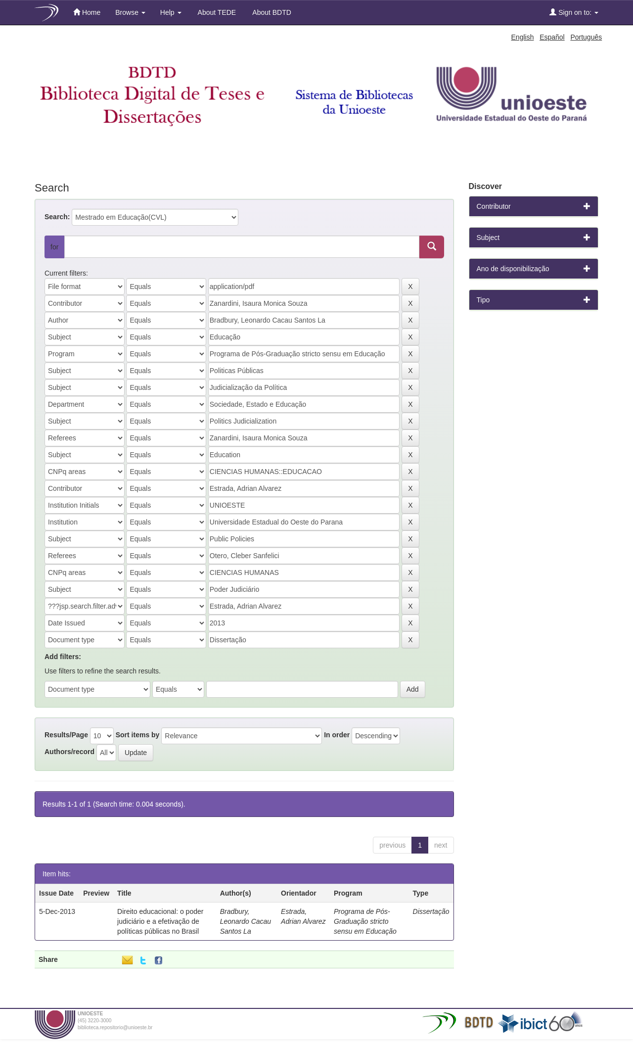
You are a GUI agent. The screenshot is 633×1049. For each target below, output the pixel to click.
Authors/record (69, 752)
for (54, 247)
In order (337, 735)
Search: (57, 217)
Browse (130, 12)
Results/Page (66, 735)
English (522, 37)
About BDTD (271, 12)
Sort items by (138, 735)
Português (586, 37)
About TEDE (216, 12)
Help (170, 12)
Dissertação (431, 911)
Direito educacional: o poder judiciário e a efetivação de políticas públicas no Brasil (160, 921)
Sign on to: (573, 12)
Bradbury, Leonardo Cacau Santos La (245, 921)
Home (86, 12)
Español (552, 37)
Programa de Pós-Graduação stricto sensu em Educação (365, 921)
